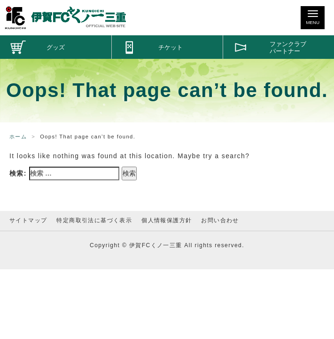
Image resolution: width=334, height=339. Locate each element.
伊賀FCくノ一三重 (66, 17)
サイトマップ (28, 220)
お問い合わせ (220, 220)
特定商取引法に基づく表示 (94, 220)
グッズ (56, 47)
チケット (170, 47)
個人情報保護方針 (166, 220)
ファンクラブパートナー (288, 48)
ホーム (18, 136)
